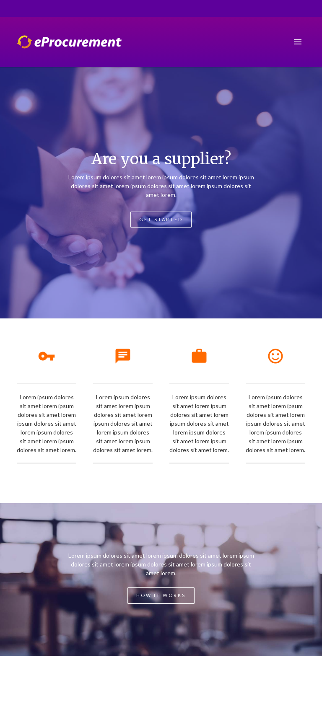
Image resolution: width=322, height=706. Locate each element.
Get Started (161, 219)
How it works (161, 595)
